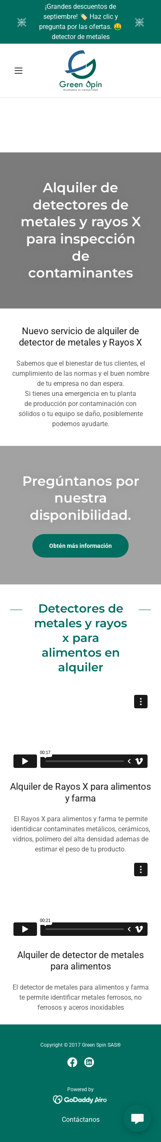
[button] (20, 70)
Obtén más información (80, 545)
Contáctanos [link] (81, 1120)
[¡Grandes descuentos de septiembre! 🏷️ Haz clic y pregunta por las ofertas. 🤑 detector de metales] (80, 22)
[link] (80, 70)
